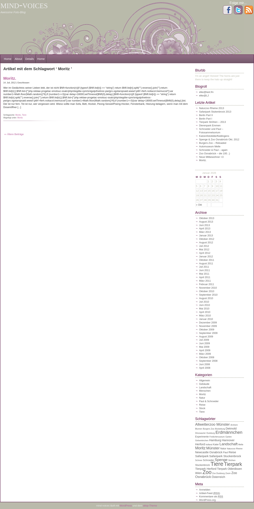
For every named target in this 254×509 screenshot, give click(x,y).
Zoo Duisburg (218, 473)
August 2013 (206, 221)
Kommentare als (211, 496)
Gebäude (204, 383)
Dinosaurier (200, 433)
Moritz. (9, 78)
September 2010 (208, 294)
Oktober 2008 (206, 357)
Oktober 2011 (206, 259)
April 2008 (204, 367)
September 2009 (208, 333)
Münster (213, 448)
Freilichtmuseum (217, 437)
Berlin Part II (206, 115)
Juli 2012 (204, 245)
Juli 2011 (204, 266)
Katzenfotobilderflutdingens (214, 135)
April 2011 (204, 277)
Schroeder (208, 460)
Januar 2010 (206, 319)
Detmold (231, 428)
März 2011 (205, 280)
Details (29, 58)
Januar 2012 (206, 256)
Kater (216, 444)
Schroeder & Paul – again (213, 149)
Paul (225, 452)
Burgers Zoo (208, 429)
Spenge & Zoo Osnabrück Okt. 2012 (219, 139)
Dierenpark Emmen (209, 125)
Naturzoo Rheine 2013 (211, 108)
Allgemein (204, 380)
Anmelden (204, 489)
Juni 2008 (204, 364)
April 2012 (204, 252)
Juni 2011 (204, 270)
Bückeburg (220, 429)
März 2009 (205, 353)
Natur (202, 397)
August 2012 (206, 242)
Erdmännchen (228, 432)
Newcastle (202, 452)
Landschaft (205, 387)
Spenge (221, 460)
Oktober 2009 (206, 329)
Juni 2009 (204, 343)
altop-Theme (150, 505)
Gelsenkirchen (201, 440)
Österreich (218, 476)
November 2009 (208, 326)
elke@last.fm (206, 92)
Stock (202, 408)
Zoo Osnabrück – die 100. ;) (214, 153)
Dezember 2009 (208, 322)
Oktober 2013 (206, 218)
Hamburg (215, 440)
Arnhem (234, 425)
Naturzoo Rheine (235, 448)
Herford (200, 444)
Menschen (205, 390)
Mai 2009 (204, 346)
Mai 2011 (204, 273)
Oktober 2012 (206, 238)
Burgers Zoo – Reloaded (212, 142)
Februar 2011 (206, 284)
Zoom (228, 473)
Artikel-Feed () (209, 493)
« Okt (199, 204)
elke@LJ (204, 95)
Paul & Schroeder (209, 401)
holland (209, 444)
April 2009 (204, 350)
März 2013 (205, 231)
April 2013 (204, 228)
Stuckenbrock (202, 465)
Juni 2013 (204, 225)
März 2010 (205, 315)
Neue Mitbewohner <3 (211, 156)
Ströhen (231, 460)
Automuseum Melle (209, 146)
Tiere (24, 115)
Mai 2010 (204, 308)
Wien (198, 473)
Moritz (18, 115)
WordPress (126, 505)
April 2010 (204, 312)
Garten (228, 437)
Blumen (198, 429)
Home (7, 58)
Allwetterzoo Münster (212, 424)
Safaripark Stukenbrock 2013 (215, 111)
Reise (202, 404)
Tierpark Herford (205, 468)
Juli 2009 (204, 339)
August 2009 (206, 336)
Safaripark (201, 456)
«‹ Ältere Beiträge (14, 134)
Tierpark (233, 464)
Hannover (228, 440)
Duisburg (210, 433)
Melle (240, 444)
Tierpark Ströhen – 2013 (212, 121)
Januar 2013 (206, 235)
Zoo (207, 472)
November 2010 (208, 287)
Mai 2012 (204, 249)
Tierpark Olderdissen (229, 468)
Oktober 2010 (206, 291)
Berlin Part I (205, 118)
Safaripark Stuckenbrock (225, 456)
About (18, 58)
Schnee (198, 460)
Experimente (202, 436)
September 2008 (208, 360)
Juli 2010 (204, 301)
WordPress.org (207, 500)
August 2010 (206, 298)
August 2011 (206, 263)
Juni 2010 (204, 305)
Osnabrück (215, 452)
